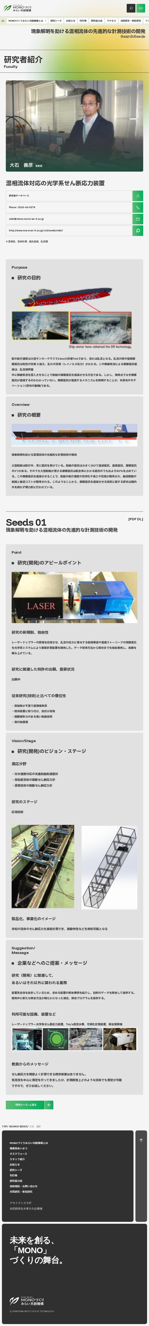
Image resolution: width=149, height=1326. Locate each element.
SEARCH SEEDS (18, 1126)
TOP (4, 1126)
